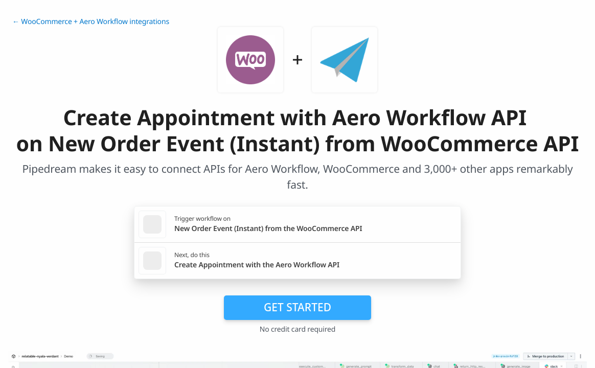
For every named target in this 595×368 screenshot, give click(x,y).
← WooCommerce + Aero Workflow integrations (90, 22)
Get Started (297, 307)
